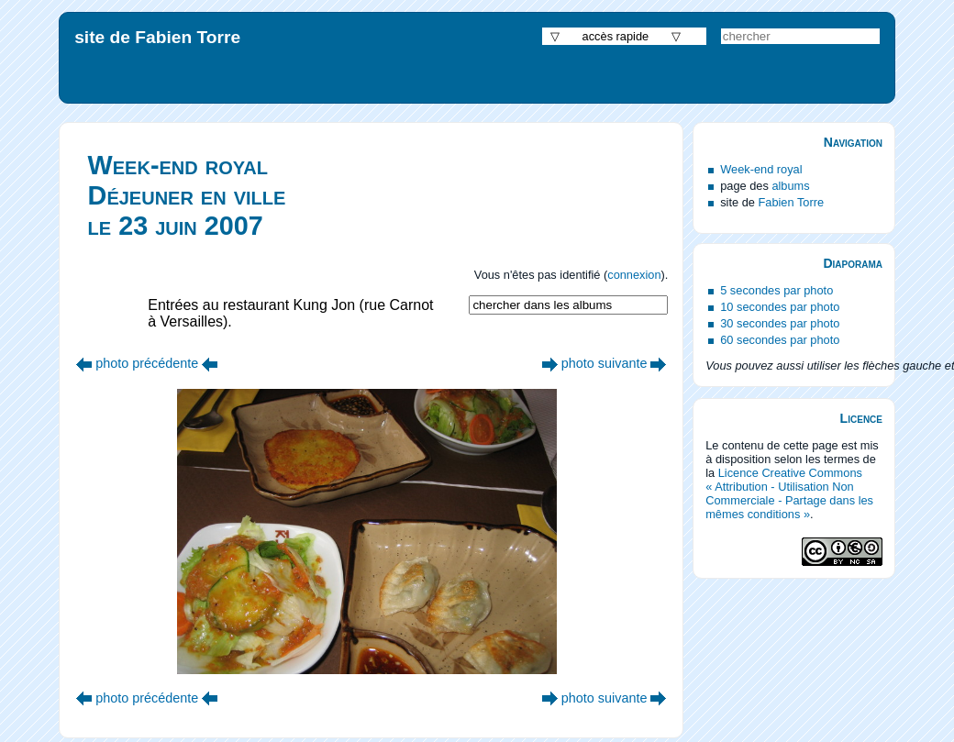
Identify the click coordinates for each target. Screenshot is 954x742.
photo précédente (146, 363)
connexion (633, 275)
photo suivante (604, 363)
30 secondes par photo (779, 323)
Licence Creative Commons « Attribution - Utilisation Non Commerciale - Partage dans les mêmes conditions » (789, 493)
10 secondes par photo (779, 307)
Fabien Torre (791, 202)
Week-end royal (761, 169)
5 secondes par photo (776, 290)
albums (790, 186)
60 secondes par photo (779, 340)
